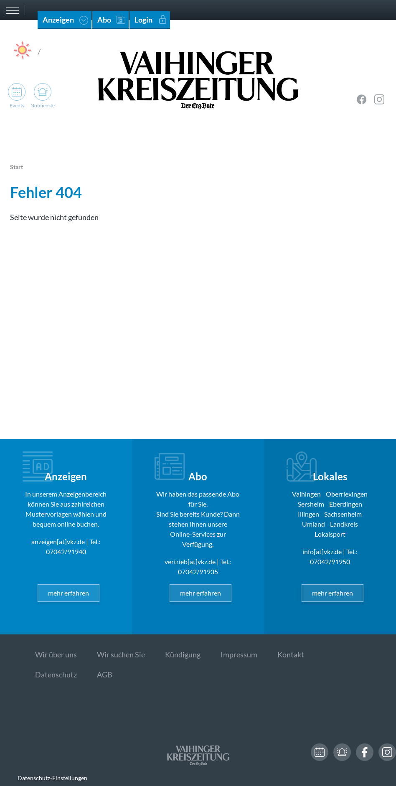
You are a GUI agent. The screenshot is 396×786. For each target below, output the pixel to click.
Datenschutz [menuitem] (56, 674)
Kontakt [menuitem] (290, 654)
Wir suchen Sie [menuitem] (121, 654)
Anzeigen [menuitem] (58, 19)
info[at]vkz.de (322, 551)
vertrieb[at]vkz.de (190, 561)
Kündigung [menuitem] (183, 654)
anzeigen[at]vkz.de (58, 541)
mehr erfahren (68, 593)
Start (16, 166)
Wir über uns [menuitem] (56, 654)
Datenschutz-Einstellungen (52, 777)
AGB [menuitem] (104, 674)
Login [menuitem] (143, 19)
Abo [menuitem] (104, 19)
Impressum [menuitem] (239, 654)
